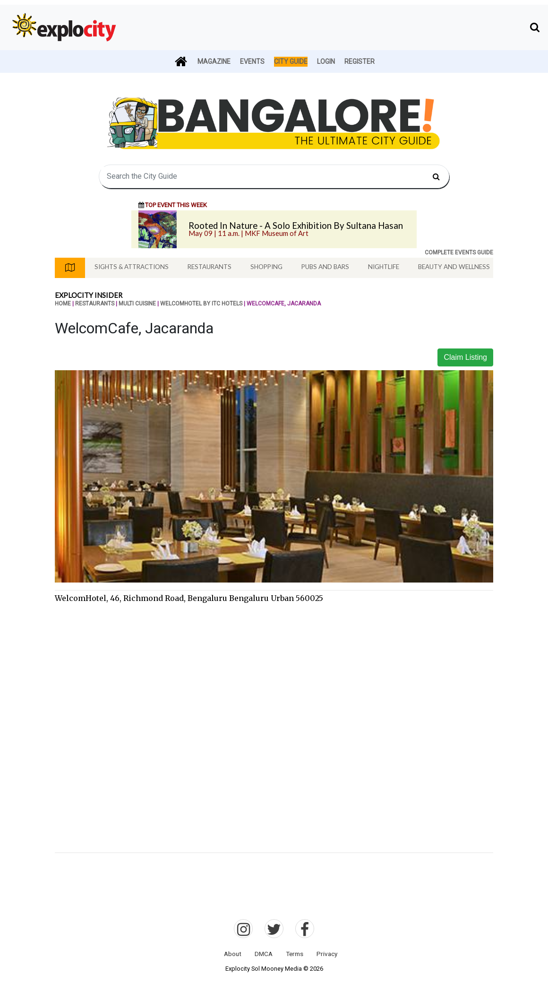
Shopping (266, 266)
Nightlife (383, 266)
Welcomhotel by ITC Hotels (201, 303)
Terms (294, 953)
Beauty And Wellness (454, 266)
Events (252, 61)
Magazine (214, 61)
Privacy (327, 953)
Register (359, 61)
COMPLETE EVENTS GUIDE (459, 252)
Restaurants (209, 266)
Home (63, 303)
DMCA (264, 953)
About (232, 953)
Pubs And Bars (325, 266)
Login (326, 61)
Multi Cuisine (137, 303)
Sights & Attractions (131, 266)
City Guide (291, 61)
